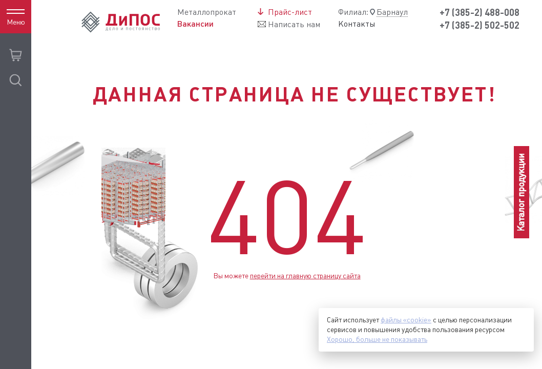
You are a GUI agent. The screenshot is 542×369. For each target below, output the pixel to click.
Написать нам (294, 24)
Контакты (357, 24)
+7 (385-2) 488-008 (479, 12)
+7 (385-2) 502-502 (479, 25)
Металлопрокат (206, 12)
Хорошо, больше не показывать (377, 339)
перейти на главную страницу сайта (305, 276)
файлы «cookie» (406, 320)
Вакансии (195, 24)
